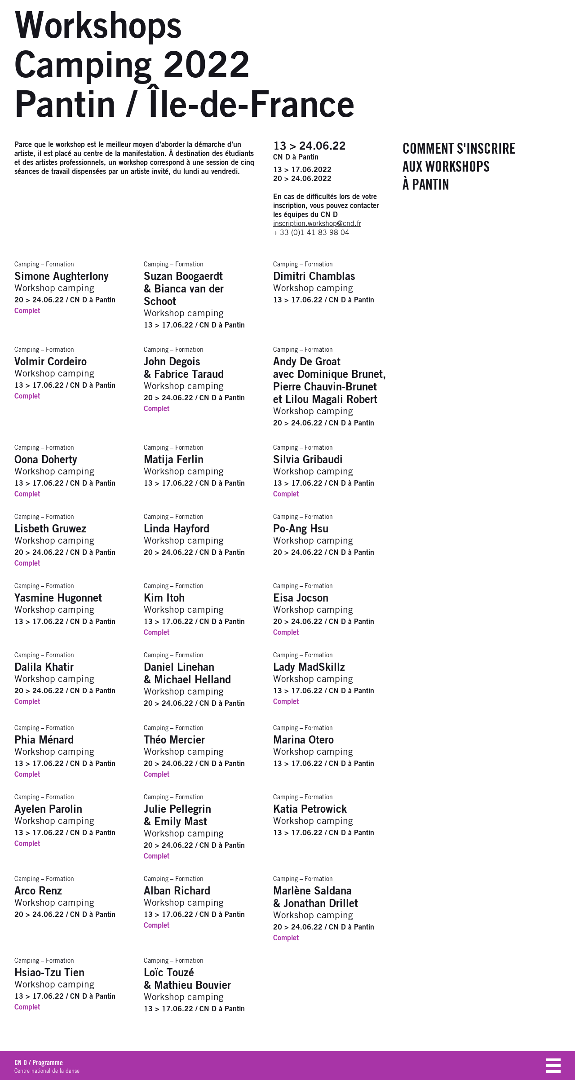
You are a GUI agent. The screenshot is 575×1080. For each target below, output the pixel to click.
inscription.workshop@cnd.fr (317, 223)
